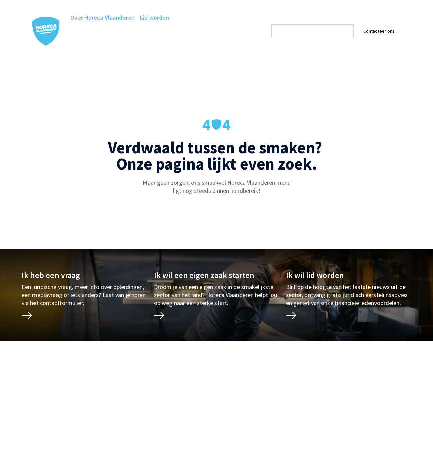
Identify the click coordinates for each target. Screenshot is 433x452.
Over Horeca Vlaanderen (102, 17)
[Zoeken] (318, 31)
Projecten (83, 44)
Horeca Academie (124, 31)
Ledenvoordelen (175, 31)
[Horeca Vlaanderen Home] (46, 31)
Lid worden (154, 17)
